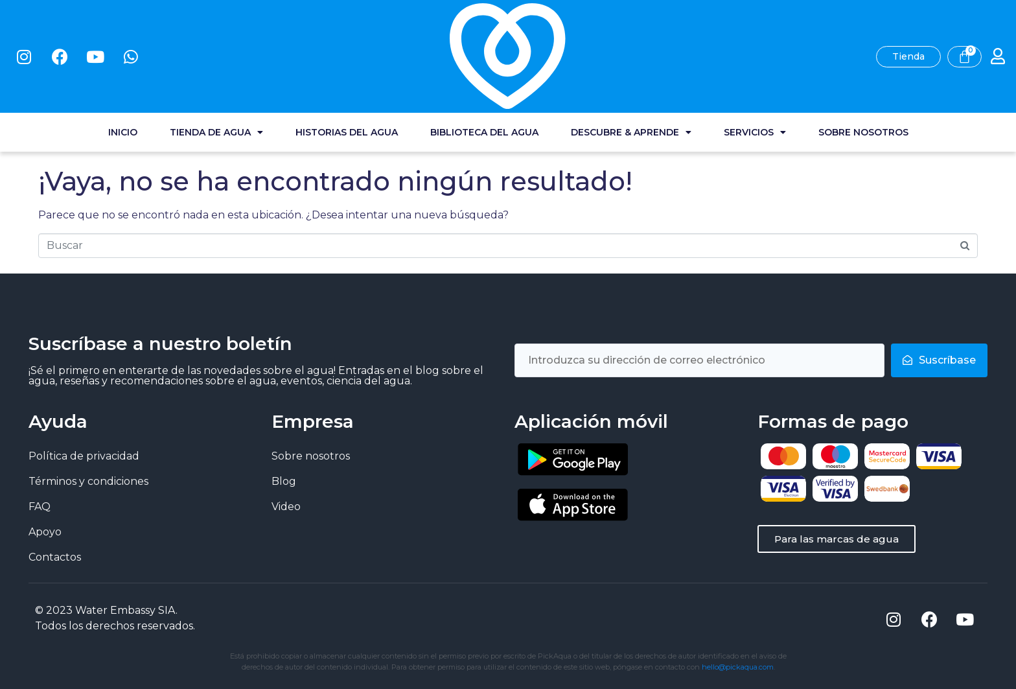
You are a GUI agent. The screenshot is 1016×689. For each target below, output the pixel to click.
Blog (283, 481)
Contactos (55, 557)
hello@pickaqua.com (738, 666)
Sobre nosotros (863, 58)
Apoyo (45, 532)
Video (286, 506)
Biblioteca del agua (484, 58)
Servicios (755, 58)
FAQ (40, 506)
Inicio (122, 58)
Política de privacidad (84, 456)
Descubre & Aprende (631, 58)
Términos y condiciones (88, 481)
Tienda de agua (216, 58)
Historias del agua (346, 58)
